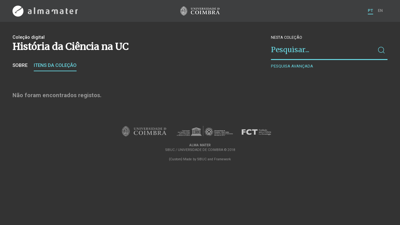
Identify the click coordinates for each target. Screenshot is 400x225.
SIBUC (202, 159)
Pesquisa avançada (292, 66)
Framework (222, 159)
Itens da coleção (55, 65)
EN (380, 10)
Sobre (20, 65)
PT (370, 10)
